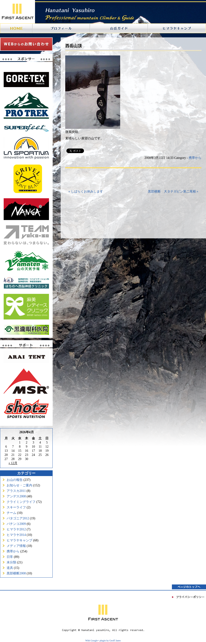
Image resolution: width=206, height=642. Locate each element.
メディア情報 (16, 546)
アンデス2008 (16, 496)
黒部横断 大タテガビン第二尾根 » (173, 191)
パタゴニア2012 (18, 518)
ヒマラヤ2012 (16, 529)
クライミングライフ (21, 502)
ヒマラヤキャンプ (19, 540)
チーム (11, 513)
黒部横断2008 (16, 573)
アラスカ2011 (16, 491)
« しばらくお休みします (85, 191)
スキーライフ (16, 507)
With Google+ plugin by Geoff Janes (103, 640)
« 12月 (12, 463)
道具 (10, 568)
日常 (10, 557)
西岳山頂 (73, 46)
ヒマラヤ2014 (16, 535)
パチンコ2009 (16, 524)
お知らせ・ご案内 (19, 485)
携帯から (13, 551)
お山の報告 (15, 480)
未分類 (11, 562)
